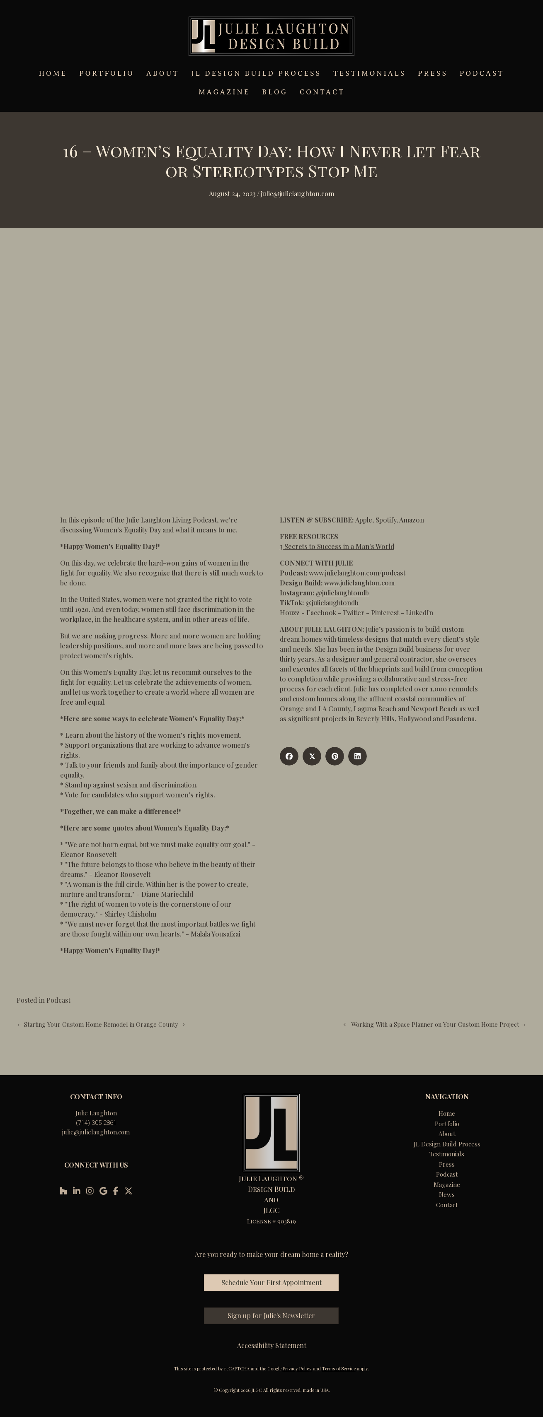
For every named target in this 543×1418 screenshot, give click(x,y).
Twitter (353, 612)
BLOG (275, 92)
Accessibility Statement (271, 1345)
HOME (53, 73)
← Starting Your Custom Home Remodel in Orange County (97, 1024)
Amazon (411, 519)
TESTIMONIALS (369, 73)
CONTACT (322, 92)
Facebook (321, 612)
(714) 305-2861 (96, 1123)
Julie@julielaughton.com (297, 193)
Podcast (58, 1000)
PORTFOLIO (106, 73)
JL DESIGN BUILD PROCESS (256, 73)
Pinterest (385, 612)
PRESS (433, 73)
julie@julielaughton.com (96, 1132)
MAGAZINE (224, 92)
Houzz (290, 612)
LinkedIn (419, 612)
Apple (363, 519)
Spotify (386, 519)
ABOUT (162, 73)
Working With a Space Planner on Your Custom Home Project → (438, 1024)
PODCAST (482, 73)
